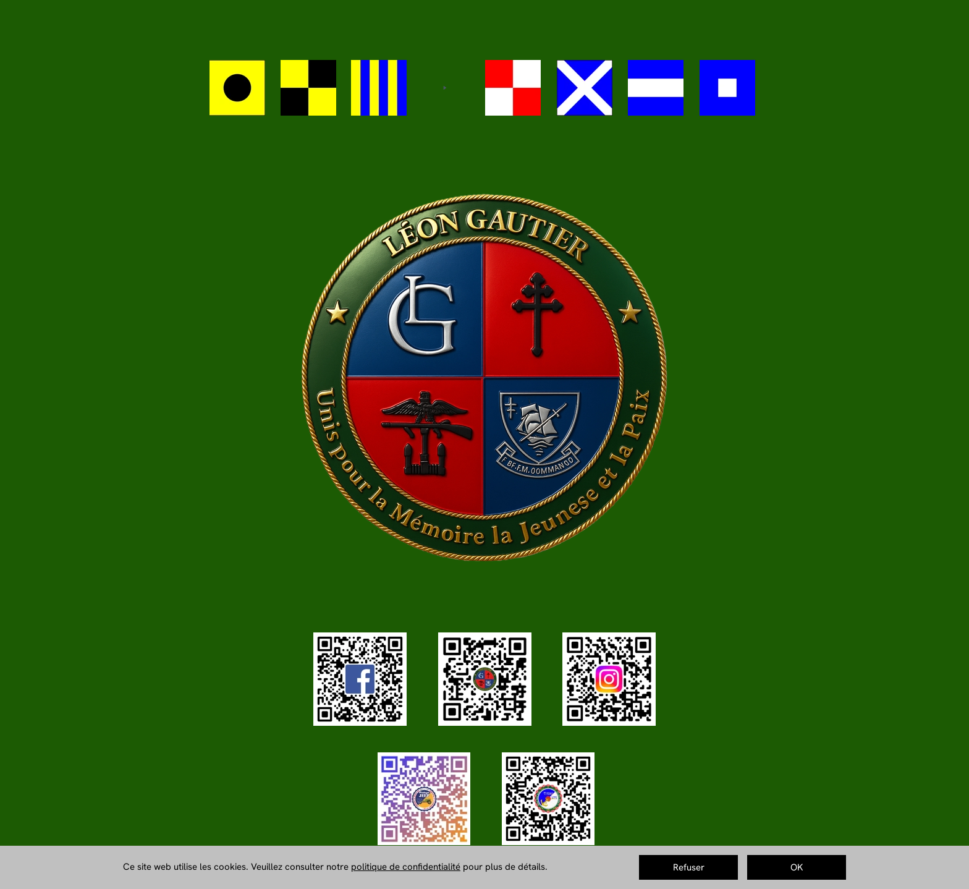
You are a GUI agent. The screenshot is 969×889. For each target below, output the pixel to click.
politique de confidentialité (405, 867)
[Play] (444, 88)
